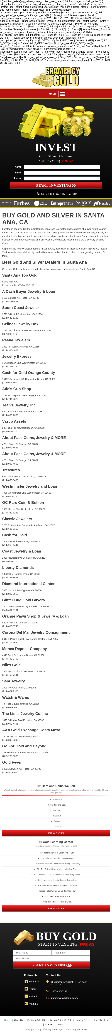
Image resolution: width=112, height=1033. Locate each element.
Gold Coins (57, 799)
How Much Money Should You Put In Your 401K (57, 885)
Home (7, 1020)
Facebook (34, 981)
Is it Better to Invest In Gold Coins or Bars (57, 853)
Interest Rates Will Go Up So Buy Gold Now (57, 891)
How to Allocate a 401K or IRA (57, 896)
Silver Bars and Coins (57, 805)
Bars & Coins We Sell (60, 1020)
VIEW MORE (56, 833)
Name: (18, 167)
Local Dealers (101, 1020)
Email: (18, 172)
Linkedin (33, 996)
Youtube (33, 1004)
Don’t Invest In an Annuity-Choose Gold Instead (57, 880)
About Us (18, 1020)
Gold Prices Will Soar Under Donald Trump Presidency (57, 864)
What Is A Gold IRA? (37, 1020)
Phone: (18, 178)
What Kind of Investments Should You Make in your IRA (57, 875)
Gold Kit (57, 827)
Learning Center (82, 1020)
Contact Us (62, 1024)
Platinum (57, 821)
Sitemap (49, 1024)
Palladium (57, 816)
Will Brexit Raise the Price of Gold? (57, 902)
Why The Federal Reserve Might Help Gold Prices (57, 869)
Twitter (32, 989)
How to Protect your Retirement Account (57, 858)
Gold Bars (57, 810)
